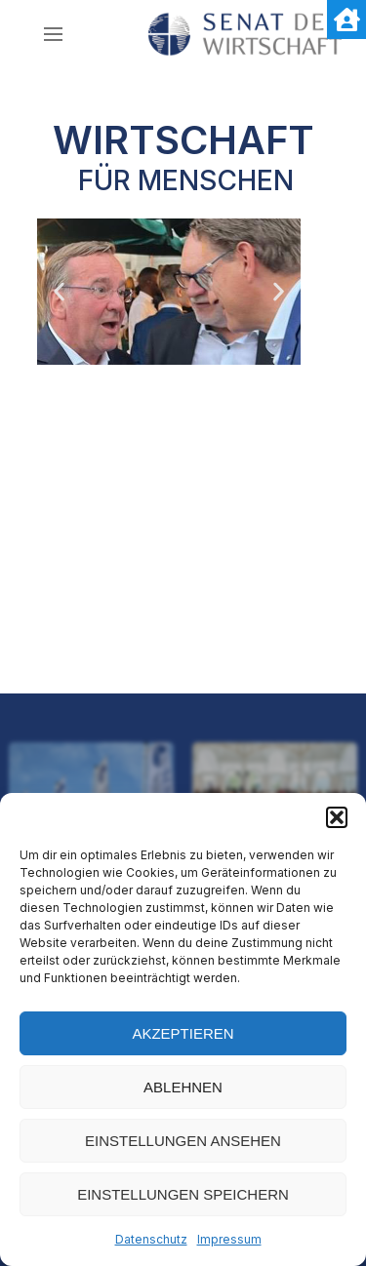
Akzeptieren (182, 1033)
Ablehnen (183, 1087)
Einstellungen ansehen (183, 1140)
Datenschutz (151, 1239)
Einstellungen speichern (183, 1194)
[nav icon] (53, 34)
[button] (336, 817)
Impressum (229, 1239)
